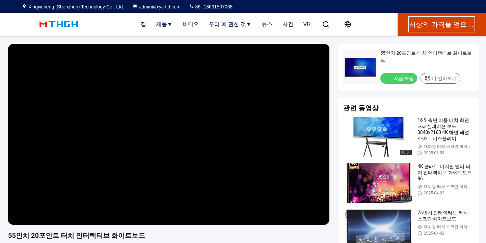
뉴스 (267, 24)
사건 (287, 24)
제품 (164, 24)
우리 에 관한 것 (230, 24)
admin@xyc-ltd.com (156, 6)
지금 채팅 (399, 78)
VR (307, 24)
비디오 (191, 24)
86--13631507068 (211, 6)
